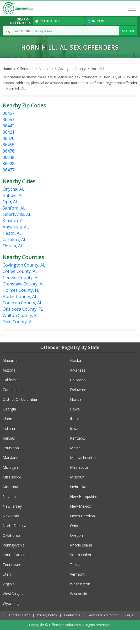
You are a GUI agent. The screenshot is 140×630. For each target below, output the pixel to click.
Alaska (75, 360)
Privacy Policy (47, 615)
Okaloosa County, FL (23, 309)
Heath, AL (12, 233)
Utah (7, 574)
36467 (8, 113)
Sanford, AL (14, 208)
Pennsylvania (14, 545)
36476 (8, 151)
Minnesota (79, 467)
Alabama (10, 360)
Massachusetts (83, 457)
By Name (96, 21)
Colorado (78, 379)
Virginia (9, 583)
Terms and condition (102, 615)
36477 (8, 170)
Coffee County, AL (20, 271)
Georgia (9, 409)
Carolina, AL (14, 239)
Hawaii (75, 409)
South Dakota (82, 554)
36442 (8, 126)
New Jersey (12, 506)
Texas (75, 564)
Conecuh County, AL (22, 303)
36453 (8, 119)
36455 (8, 145)
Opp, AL (10, 202)
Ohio (74, 525)
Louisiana (11, 447)
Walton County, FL (21, 315)
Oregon (76, 535)
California (11, 379)
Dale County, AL (18, 322)
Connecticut (13, 389)
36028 (8, 163)
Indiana (9, 428)
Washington (80, 583)
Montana (10, 486)
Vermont (77, 574)
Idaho (7, 418)
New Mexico (80, 506)
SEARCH (128, 31)
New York (11, 515)
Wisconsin (78, 593)
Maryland (10, 457)
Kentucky (77, 438)
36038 (8, 157)
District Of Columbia (20, 399)
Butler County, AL (20, 296)
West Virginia (13, 593)
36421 (8, 132)
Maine (75, 447)
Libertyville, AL (17, 214)
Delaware (78, 389)
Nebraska (78, 486)
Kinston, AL (14, 220)
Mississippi (12, 477)
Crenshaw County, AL (24, 284)
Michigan (10, 467)
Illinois (75, 418)
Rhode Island (81, 545)
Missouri (77, 477)
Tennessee (12, 564)
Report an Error (18, 615)
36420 (8, 138)
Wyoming (11, 603)
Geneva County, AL (21, 277)
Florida (76, 399)
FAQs (129, 615)
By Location (47, 21)
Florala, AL (13, 246)
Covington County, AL (24, 265)
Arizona (9, 370)
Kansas (9, 438)
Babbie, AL (13, 195)
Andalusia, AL (16, 227)
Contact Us (72, 615)
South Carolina (15, 554)
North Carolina (82, 515)
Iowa (74, 428)
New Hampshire (83, 496)
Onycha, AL (13, 189)
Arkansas (77, 370)
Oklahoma (11, 535)
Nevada (9, 496)
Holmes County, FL (21, 290)
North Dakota (14, 525)
